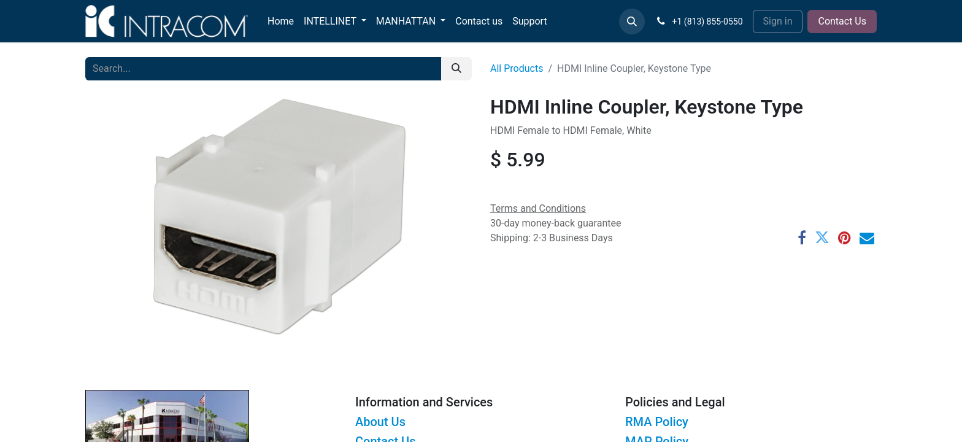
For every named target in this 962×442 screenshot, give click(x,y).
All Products (516, 68)
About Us (380, 421)
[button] (632, 21)
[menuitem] (281, 21)
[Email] (867, 237)
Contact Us (842, 21)
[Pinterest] (844, 237)
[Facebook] (802, 237)
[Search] (456, 68)
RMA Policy (656, 421)
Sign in (778, 21)
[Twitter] (822, 237)
